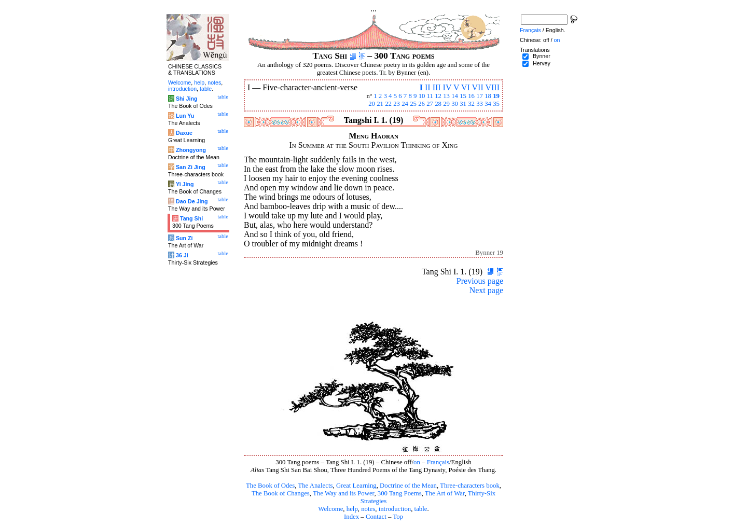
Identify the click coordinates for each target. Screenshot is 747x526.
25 (413, 103)
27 (429, 103)
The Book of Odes (270, 485)
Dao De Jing (192, 201)
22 (388, 103)
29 (446, 103)
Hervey (541, 63)
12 (438, 96)
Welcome (330, 509)
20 (371, 103)
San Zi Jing (190, 167)
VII (477, 87)
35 (496, 103)
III (437, 87)
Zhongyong (191, 150)
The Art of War (445, 493)
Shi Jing (186, 98)
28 (438, 103)
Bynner (541, 56)
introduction (395, 509)
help (352, 509)
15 (463, 96)
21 (380, 103)
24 (405, 103)
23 (396, 103)
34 (488, 103)
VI (465, 87)
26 (421, 103)
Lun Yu (185, 116)
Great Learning (356, 485)
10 (422, 96)
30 (454, 103)
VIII (492, 87)
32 (471, 103)
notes (368, 509)
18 (488, 96)
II (428, 87)
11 (430, 96)
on (416, 462)
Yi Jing (185, 184)
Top (398, 516)
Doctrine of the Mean (408, 485)
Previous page (480, 280)
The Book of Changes (281, 493)
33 (479, 103)
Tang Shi (191, 218)
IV (447, 87)
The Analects (315, 485)
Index (351, 516)
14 (454, 96)
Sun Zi (184, 238)
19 (496, 96)
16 (471, 96)
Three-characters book (470, 485)
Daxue (184, 133)
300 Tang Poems (400, 493)
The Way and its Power (343, 493)
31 (463, 103)
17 (479, 96)
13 (446, 96)
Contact (376, 516)
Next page (486, 290)
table (420, 509)
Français (438, 462)
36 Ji (182, 255)
